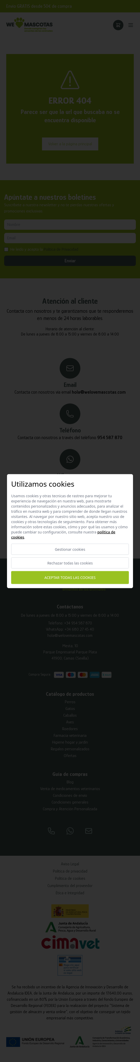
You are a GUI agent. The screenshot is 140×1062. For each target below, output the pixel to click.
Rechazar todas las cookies (70, 562)
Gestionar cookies (70, 549)
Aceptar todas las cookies (69, 577)
